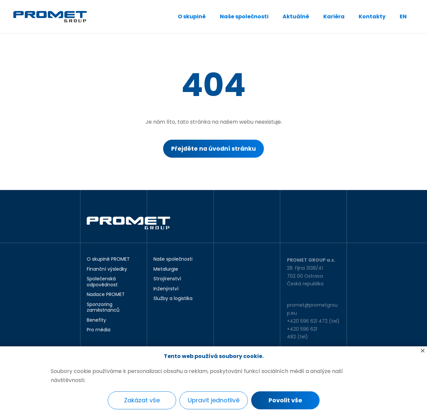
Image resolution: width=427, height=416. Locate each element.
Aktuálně (296, 16)
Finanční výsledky (107, 269)
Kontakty (372, 16)
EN (403, 16)
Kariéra (334, 16)
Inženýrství (165, 289)
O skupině (192, 16)
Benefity (96, 320)
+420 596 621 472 (307, 321)
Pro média (98, 330)
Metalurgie (165, 269)
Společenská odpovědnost (102, 282)
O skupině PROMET (108, 259)
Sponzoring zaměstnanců (103, 307)
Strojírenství (167, 279)
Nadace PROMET (106, 295)
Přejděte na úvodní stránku (213, 149)
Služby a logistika (172, 299)
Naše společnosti (244, 16)
